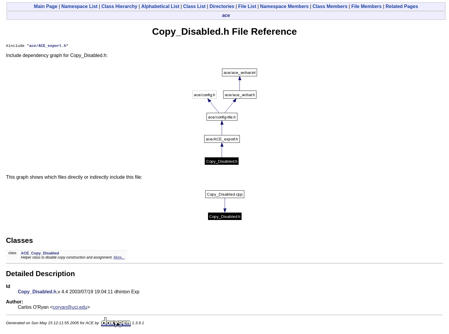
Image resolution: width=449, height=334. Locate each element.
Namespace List (79, 6)
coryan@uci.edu (70, 308)
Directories (221, 6)
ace (226, 15)
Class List (194, 6)
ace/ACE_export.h (47, 46)
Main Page (45, 6)
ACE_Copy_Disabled (40, 254)
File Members (366, 6)
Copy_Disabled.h (37, 292)
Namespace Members (284, 6)
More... (119, 258)
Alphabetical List (160, 6)
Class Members (330, 6)
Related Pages (402, 6)
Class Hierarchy (119, 6)
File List (247, 6)
